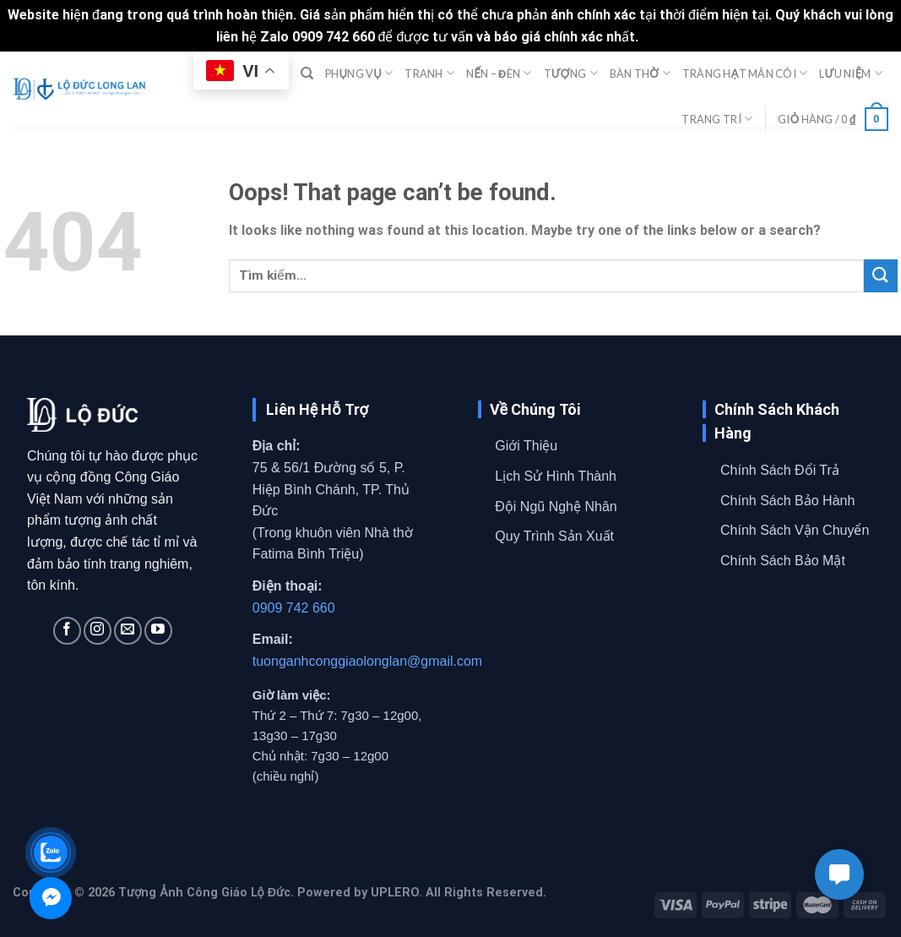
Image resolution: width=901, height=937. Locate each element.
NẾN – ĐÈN (498, 73)
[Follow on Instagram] (97, 631)
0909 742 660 (293, 608)
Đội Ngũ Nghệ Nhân (555, 506)
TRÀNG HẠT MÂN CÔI (744, 73)
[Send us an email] (128, 631)
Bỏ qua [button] (663, 37)
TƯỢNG (571, 73)
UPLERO (395, 892)
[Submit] (881, 275)
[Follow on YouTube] (158, 631)
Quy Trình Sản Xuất (554, 536)
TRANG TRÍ (716, 119)
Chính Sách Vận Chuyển (794, 530)
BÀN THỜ (640, 73)
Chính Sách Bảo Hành (787, 500)
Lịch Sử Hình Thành (555, 476)
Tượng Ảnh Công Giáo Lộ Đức (204, 892)
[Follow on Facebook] (67, 631)
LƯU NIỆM (850, 73)
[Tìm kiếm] (307, 73)
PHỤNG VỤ (359, 73)
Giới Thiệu (526, 446)
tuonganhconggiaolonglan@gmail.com (367, 661)
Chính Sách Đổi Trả (779, 470)
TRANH (429, 73)
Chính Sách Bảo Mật (782, 560)
